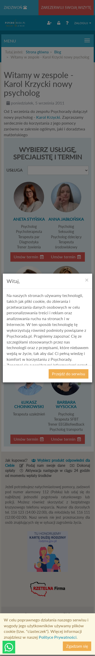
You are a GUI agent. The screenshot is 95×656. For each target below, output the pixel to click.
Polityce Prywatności (58, 637)
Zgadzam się (77, 646)
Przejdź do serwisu (68, 373)
